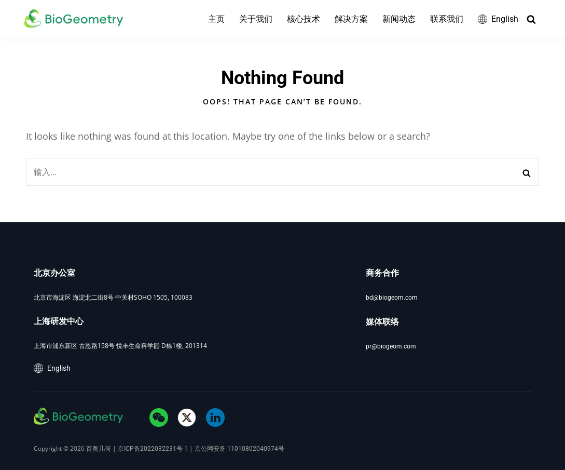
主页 (216, 19)
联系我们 (446, 19)
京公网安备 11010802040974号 (239, 448)
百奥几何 (98, 448)
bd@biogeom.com (392, 297)
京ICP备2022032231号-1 (153, 448)
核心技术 (303, 19)
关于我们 (255, 19)
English (497, 19)
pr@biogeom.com (391, 346)
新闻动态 (398, 19)
